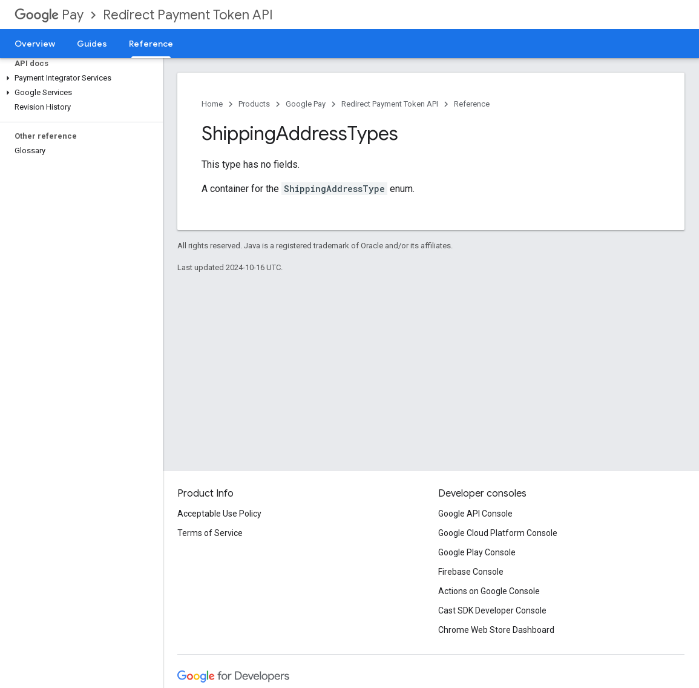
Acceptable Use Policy (219, 513)
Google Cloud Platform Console (497, 533)
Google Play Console (477, 552)
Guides (92, 43)
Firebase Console (471, 572)
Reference (472, 103)
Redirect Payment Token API (188, 15)
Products (254, 103)
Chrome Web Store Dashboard (496, 630)
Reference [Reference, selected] (151, 43)
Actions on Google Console (489, 591)
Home (212, 103)
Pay (49, 15)
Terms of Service (210, 533)
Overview (35, 43)
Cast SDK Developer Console (492, 610)
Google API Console (475, 513)
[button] (79, 78)
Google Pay (306, 103)
